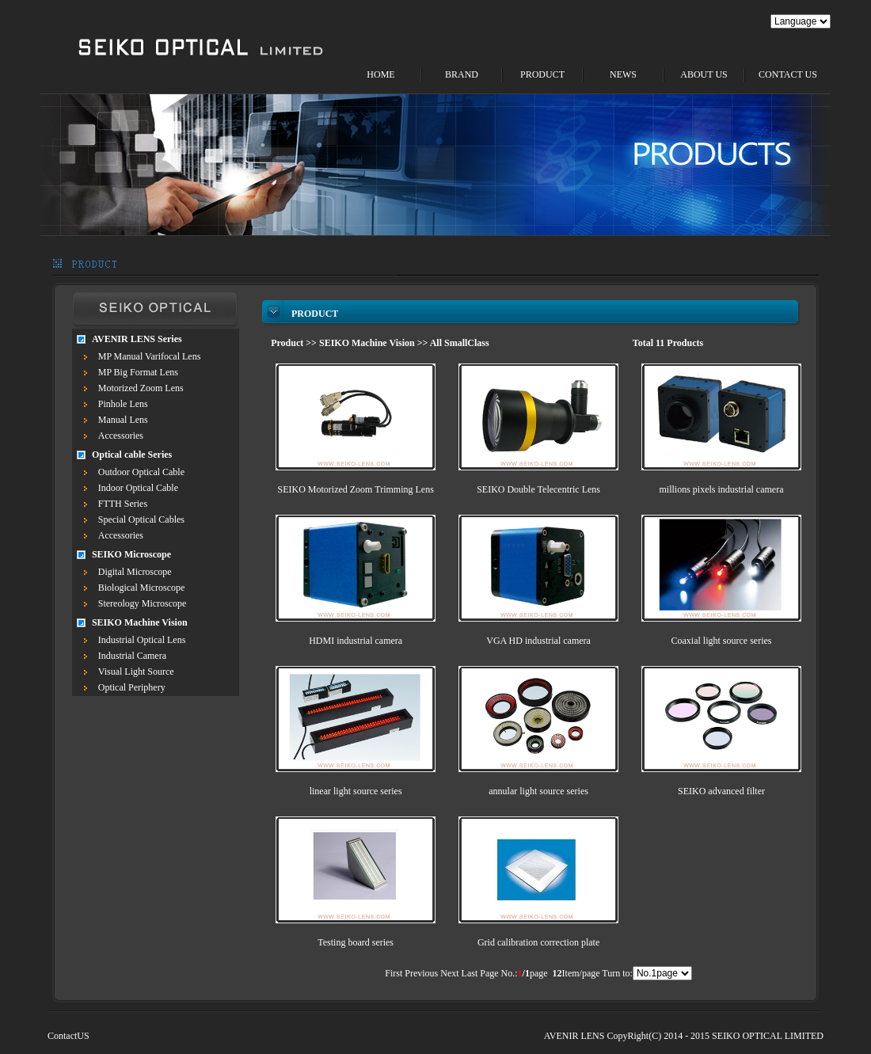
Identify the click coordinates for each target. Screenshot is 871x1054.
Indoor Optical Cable (138, 487)
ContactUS (68, 1035)
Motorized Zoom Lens (141, 388)
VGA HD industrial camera (538, 640)
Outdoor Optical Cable (141, 472)
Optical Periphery (131, 687)
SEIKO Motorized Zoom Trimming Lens (355, 489)
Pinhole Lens (123, 403)
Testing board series (356, 942)
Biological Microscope (141, 587)
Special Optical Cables (141, 519)
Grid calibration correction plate (538, 942)
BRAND (461, 74)
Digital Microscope (135, 571)
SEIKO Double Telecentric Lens (538, 489)
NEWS (623, 74)
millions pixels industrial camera (722, 489)
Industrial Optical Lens (142, 639)
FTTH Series (122, 503)
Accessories (120, 435)
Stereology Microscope (142, 603)
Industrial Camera (132, 655)
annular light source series (538, 791)
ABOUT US (703, 74)
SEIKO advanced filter (721, 791)
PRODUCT (542, 74)
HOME (380, 74)
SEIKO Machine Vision (367, 342)
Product (287, 342)
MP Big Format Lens (138, 372)
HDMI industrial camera (355, 640)
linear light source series (356, 791)
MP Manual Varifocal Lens (149, 356)
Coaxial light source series (721, 640)
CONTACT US (788, 74)
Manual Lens (123, 419)
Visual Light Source (136, 671)
